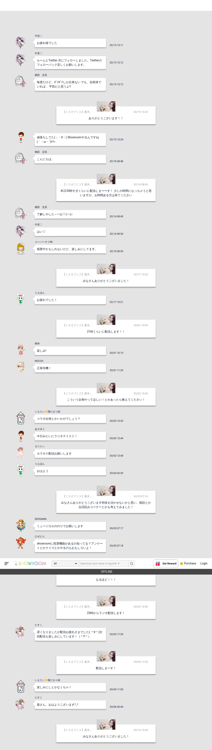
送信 (148, 740)
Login (203, 5)
